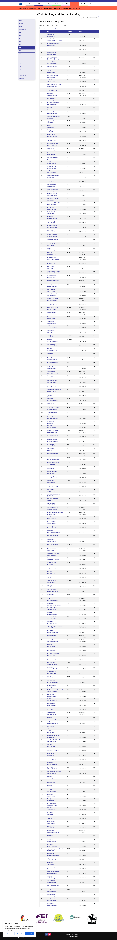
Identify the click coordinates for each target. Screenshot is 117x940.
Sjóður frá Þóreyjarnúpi (52, 159)
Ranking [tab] (43, 28)
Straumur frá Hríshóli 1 (52, 104)
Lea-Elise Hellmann (51, 685)
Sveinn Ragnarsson (51, 70)
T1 (20, 57)
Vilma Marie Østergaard (52, 498)
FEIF (39, 3)
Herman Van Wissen (51, 580)
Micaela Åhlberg (50, 753)
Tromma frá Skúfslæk (52, 227)
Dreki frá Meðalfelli (51, 696)
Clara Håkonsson (51, 699)
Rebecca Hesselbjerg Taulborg (54, 284)
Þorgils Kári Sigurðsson (52, 75)
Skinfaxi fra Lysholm (51, 518)
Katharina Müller (50, 539)
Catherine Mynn (50, 480)
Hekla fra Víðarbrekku (52, 678)
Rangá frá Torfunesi (51, 163)
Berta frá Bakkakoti (51, 609)
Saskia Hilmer (50, 621)
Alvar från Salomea (51, 841)
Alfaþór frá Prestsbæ (51, 891)
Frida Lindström (50, 326)
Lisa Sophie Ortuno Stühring (53, 407)
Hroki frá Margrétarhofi (52, 691)
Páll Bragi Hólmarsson (52, 671)
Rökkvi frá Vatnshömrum (52, 537)
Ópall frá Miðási (50, 131)
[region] (19, 929)
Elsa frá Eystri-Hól (51, 796)
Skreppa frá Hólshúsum (52, 591)
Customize (9, 933)
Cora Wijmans (50, 335)
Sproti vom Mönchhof (52, 145)
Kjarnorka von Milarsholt (52, 682)
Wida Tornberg (50, 903)
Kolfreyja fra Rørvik (51, 277)
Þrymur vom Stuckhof (52, 623)
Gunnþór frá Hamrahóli (52, 714)
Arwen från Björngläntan (52, 759)
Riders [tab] (20, 20)
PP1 (20, 54)
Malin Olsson (50, 571)
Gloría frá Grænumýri (51, 386)
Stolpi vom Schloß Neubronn (53, 532)
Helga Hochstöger (51, 121)
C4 (20, 32)
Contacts (25, 8)
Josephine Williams (51, 312)
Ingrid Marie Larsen (51, 889)
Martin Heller (50, 767)
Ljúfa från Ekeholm (51, 109)
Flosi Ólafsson (50, 485)
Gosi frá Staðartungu (51, 627)
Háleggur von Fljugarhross (53, 669)
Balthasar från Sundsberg (53, 559)
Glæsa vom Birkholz (51, 368)
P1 (20, 44)
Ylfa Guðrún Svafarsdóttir (53, 102)
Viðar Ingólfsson (50, 130)
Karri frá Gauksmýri (51, 568)
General (20, 8)
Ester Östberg (50, 776)
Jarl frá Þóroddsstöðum (52, 400)
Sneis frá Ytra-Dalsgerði (52, 600)
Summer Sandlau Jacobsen (53, 617)
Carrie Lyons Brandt (51, 589)
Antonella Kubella (51, 703)
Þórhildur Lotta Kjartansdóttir (53, 494)
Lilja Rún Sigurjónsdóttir (52, 476)
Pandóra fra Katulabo (52, 859)
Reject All (19, 933)
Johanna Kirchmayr (51, 275)
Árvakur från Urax (51, 787)
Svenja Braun (50, 530)
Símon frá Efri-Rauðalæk (52, 632)
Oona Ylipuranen (50, 730)
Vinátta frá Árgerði (51, 200)
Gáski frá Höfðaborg (51, 791)
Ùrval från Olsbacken (51, 391)
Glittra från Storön (51, 823)
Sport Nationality (48, 8)
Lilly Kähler (49, 744)
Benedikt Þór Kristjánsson (53, 385)
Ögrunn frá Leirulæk (51, 323)
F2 (20, 41)
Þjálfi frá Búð (50, 496)
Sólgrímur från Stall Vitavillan (53, 728)
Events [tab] (21, 26)
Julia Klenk (49, 612)
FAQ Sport (40, 8)
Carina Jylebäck (50, 148)
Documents (32, 8)
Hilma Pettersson (51, 880)
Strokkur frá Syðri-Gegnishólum (54, 605)
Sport (74, 3)
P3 (20, 51)
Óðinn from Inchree (51, 49)
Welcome (30, 3)
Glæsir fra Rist (50, 500)
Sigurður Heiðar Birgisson (53, 212)
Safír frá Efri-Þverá (51, 746)
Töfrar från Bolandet (51, 887)
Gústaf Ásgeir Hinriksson (52, 157)
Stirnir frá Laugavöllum (52, 113)
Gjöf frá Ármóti (50, 550)
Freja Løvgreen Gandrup (52, 189)
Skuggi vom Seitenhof (52, 614)
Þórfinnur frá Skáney (51, 741)
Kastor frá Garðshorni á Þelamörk (54, 40)
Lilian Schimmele (51, 503)
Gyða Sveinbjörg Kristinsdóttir (54, 89)
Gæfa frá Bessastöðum (52, 140)
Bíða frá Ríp (49, 450)
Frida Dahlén (50, 762)
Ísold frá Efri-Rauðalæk (52, 364)
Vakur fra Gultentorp (51, 618)
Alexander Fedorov (51, 152)
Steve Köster (50, 630)
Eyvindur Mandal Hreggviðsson (54, 389)
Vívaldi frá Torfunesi (51, 209)
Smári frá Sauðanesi (51, 172)
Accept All (29, 933)
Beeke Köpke (50, 862)
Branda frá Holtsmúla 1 (52, 700)
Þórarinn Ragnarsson (51, 184)
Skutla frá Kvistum (51, 514)
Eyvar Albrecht (50, 826)
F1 (20, 38)
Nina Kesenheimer (51, 371)
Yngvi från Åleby (50, 732)
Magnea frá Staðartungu (52, 527)
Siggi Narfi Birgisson (51, 257)
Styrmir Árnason (50, 444)
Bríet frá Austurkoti (51, 204)
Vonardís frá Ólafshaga (52, 136)
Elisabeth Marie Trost (52, 607)
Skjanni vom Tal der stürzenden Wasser (56, 355)
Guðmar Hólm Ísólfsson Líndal (54, 84)
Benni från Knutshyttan (52, 327)
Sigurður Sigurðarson (52, 225)
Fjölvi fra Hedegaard (51, 191)
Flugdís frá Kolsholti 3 (52, 509)
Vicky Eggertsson (51, 98)
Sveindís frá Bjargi (51, 782)
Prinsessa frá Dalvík (51, 241)
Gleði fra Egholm (50, 127)
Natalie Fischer (50, 34)
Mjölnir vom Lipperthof (52, 218)
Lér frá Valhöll (50, 314)
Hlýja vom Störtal (51, 491)
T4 (20, 66)
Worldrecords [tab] (22, 75)
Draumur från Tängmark (52, 68)
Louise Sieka (50, 839)
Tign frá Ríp (49, 282)
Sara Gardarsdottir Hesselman (54, 771)
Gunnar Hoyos (50, 353)
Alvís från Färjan (50, 755)
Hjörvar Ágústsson (51, 330)
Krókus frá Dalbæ (51, 45)
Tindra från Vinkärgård (52, 719)
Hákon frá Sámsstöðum (52, 341)
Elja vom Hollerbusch (52, 409)
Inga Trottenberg (50, 489)
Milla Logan (49, 717)
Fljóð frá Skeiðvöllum (52, 805)
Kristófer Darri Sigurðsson (53, 294)
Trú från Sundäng (51, 250)
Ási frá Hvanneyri (51, 809)
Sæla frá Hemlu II (51, 737)
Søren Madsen (50, 517)
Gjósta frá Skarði (51, 582)
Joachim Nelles (50, 639)
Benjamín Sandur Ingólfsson (53, 271)
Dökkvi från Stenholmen (52, 441)
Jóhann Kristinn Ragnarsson (53, 243)
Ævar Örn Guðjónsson (52, 412)
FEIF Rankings (57, 8)
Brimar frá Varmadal (51, 427)
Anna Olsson (50, 467)
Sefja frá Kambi (50, 850)
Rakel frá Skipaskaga (51, 63)
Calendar (81, 1)
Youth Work (83, 3)
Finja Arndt (49, 721)
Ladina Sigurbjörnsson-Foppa (53, 116)
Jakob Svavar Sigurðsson (53, 175)
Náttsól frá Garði (50, 814)
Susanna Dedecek (51, 649)
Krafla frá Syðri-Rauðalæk (53, 222)
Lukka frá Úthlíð (50, 864)
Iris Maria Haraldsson (52, 426)
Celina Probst (50, 216)
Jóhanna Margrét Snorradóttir (54, 202)
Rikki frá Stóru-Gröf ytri (52, 168)
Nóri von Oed (50, 122)
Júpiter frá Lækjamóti (52, 637)
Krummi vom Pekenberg (52, 373)
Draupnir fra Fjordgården (52, 418)
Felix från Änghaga (51, 878)
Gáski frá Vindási (51, 464)
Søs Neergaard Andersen (52, 362)
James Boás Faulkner (52, 439)
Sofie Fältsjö (50, 758)
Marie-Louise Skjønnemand (53, 867)
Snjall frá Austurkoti (51, 673)
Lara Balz (49, 248)
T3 (20, 63)
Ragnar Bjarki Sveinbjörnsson (53, 735)
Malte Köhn (49, 348)
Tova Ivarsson (50, 457)
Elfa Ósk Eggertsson (51, 376)
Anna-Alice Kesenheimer (52, 453)
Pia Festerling (50, 667)
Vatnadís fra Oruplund (52, 896)
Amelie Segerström (51, 898)
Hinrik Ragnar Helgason (52, 111)
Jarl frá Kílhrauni (50, 177)
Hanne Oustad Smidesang (53, 198)
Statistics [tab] (21, 78)
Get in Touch (86, 1)
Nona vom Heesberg (51, 541)
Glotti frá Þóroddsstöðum (53, 641)
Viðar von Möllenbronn (52, 709)
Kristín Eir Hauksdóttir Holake (54, 739)
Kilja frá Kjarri (50, 868)
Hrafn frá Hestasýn (51, 81)
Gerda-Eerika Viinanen (52, 380)
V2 (20, 72)
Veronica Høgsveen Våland (53, 462)
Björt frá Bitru (50, 564)
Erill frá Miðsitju (50, 587)
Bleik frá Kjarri (50, 423)
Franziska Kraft (50, 421)
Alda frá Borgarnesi (51, 555)
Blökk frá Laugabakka (52, 300)
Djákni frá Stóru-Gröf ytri (52, 723)
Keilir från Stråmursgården (53, 855)
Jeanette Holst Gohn (51, 61)
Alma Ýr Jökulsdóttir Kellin (53, 885)
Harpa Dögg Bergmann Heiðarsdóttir (55, 626)
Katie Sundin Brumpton (52, 471)
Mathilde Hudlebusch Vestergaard (55, 512)
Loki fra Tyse (50, 577)
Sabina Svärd (50, 780)
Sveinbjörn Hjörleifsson (52, 239)
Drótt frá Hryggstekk (51, 818)
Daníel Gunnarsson (51, 171)
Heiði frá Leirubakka (51, 523)
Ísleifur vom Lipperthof (52, 95)
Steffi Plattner (50, 93)
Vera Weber (49, 339)
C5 (20, 35)
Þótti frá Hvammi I (51, 291)
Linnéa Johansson (51, 894)
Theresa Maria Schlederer (53, 749)
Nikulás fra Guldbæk (51, 596)
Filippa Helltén (50, 48)
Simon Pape (49, 125)
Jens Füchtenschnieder (52, 143)
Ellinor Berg (49, 558)
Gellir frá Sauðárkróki (52, 359)
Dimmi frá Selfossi (51, 473)
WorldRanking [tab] (22, 29)
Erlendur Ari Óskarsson (52, 234)
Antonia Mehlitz (50, 266)
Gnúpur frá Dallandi (51, 295)
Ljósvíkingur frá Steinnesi (53, 273)
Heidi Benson (50, 603)
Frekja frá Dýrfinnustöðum (53, 477)
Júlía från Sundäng (51, 482)
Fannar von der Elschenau (53, 232)
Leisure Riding (65, 3)
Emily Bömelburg (51, 680)
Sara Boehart (50, 844)
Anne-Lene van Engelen (52, 535)
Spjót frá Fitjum (50, 395)
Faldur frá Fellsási (51, 77)
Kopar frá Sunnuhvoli (51, 900)
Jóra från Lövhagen (51, 150)
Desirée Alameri (50, 594)
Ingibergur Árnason (51, 52)
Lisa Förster (49, 585)
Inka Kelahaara (50, 448)
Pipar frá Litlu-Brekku (52, 764)
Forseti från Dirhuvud (51, 905)
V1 (20, 69)
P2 (20, 47)
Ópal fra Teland (50, 268)
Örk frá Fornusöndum (52, 236)
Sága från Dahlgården (52, 882)
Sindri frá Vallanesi (51, 837)
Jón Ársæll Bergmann (52, 166)
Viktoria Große (50, 416)
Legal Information (94, 1)
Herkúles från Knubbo (52, 773)
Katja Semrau (50, 858)
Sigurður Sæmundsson (52, 803)
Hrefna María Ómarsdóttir (53, 553)
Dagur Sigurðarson (51, 344)
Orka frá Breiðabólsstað (52, 486)
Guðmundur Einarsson (52, 66)
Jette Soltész (50, 812)
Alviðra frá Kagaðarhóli (52, 86)
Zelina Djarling (50, 644)
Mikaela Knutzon (50, 821)
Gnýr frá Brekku (50, 245)
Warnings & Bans (77, 8)
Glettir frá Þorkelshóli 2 (52, 195)
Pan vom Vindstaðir (51, 705)
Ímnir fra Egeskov (51, 36)
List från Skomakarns (52, 350)
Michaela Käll (50, 835)
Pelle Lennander (50, 853)
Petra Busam (50, 398)
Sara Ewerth (49, 785)
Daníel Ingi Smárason (52, 80)
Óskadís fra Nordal (51, 505)
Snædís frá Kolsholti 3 (52, 90)
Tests (70, 8)
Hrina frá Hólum (50, 213)
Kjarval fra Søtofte (51, 318)
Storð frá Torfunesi (51, 655)
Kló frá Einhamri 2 (51, 263)
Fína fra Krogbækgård (52, 659)
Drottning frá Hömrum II (52, 432)
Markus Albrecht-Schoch (52, 303)
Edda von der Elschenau (52, 664)
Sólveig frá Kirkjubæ (51, 54)
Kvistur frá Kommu (51, 72)
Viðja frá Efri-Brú (50, 414)
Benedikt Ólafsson (51, 134)
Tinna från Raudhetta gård (53, 459)
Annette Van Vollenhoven (52, 544)
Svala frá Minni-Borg (51, 382)
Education (57, 3)
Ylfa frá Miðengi (50, 100)
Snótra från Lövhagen (52, 405)
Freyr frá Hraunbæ (51, 186)
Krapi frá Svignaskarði (52, 873)
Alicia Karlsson (50, 726)
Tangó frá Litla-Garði (51, 254)
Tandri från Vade (50, 800)
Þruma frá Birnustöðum (52, 436)
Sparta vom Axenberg (52, 846)
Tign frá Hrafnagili (51, 154)
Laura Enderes (50, 230)
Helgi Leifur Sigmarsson (52, 298)
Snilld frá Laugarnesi (51, 309)
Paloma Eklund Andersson (53, 871)
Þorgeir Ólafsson (50, 161)
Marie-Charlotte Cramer (52, 435)
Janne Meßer (50, 789)
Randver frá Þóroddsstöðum (53, 259)
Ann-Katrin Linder (51, 662)
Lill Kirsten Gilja (50, 576)
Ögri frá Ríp (49, 687)
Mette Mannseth (50, 207)
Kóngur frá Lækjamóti (52, 304)
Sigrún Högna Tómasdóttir (53, 653)
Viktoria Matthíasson (51, 521)
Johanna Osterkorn (51, 562)
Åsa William (49, 876)
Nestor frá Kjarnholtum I (52, 778)
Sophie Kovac (50, 658)
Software (65, 8)
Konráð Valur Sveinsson (52, 39)
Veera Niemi (49, 676)
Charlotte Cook (50, 139)
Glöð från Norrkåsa (51, 468)
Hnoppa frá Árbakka (51, 446)
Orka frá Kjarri (50, 332)
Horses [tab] (21, 23)
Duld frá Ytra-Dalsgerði (52, 181)
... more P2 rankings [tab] (51, 28)
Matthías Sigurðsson (51, 526)
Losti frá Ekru (50, 118)
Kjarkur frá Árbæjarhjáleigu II (53, 59)
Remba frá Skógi (50, 336)
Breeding (48, 3)
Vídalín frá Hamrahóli (52, 455)
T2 (20, 60)
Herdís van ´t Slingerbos (52, 546)
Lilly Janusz (49, 817)
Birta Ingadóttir (50, 694)
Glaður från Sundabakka (52, 769)
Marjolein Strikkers (51, 394)
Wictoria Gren (50, 317)
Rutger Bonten (50, 794)
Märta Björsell (50, 798)
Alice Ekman (49, 567)
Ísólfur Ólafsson (50, 321)
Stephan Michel (50, 357)
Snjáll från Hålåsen (51, 646)
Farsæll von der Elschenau (53, 832)
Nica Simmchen (50, 366)
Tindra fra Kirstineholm (52, 286)
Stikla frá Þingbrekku (51, 650)
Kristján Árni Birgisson (52, 221)
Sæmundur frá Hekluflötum (53, 750)
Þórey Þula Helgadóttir (52, 289)
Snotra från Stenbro (51, 573)
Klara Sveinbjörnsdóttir (52, 193)
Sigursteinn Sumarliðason (53, 43)
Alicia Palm (49, 107)
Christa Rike (49, 808)
